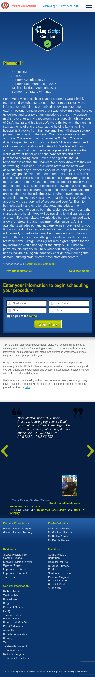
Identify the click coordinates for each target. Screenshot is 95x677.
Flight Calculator (13, 626)
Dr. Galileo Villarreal (60, 532)
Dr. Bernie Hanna (58, 540)
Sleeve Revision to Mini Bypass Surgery (17, 563)
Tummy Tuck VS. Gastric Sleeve (13, 617)
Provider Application (15, 634)
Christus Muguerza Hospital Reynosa (59, 579)
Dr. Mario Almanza (59, 528)
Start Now (48, 324)
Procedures (10, 599)
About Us (9, 630)
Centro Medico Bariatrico (57, 556)
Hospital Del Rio (58, 561)
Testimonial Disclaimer (39, 264)
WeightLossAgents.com (23, 5)
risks (27, 387)
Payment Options (13, 607)
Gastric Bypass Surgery (17, 532)
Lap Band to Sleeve (15, 569)
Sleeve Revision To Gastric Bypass (15, 556)
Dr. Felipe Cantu (58, 536)
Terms (33, 316)
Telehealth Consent (15, 646)
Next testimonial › (80, 270)
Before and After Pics (16, 622)
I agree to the (22, 316)
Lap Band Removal (15, 573)
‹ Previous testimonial (17, 270)
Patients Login (49, 6)
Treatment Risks (13, 650)
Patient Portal (11, 591)
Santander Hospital (59, 573)
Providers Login (70, 6)
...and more (10, 577)
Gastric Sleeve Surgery (17, 528)
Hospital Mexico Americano (57, 586)
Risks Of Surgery (13, 654)
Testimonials (10, 595)
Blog (6, 603)
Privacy (7, 638)
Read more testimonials (25, 506)
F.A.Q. (7, 611)
